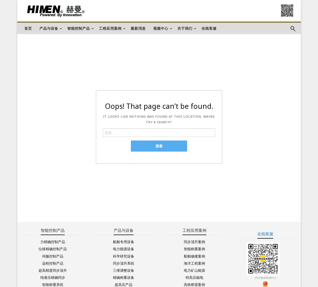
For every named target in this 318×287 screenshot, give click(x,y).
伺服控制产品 (52, 256)
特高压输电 (194, 277)
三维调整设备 (123, 270)
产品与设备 (48, 28)
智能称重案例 (194, 248)
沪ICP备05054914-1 (265, 277)
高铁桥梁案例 (194, 284)
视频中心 (160, 28)
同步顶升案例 (194, 241)
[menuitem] (28, 28)
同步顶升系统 (123, 263)
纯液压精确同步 (52, 277)
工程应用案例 (110, 28)
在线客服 (209, 28)
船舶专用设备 (123, 241)
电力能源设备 (123, 248)
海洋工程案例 (194, 263)
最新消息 (138, 28)
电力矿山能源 (194, 270)
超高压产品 (123, 284)
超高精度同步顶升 (53, 270)
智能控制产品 (78, 28)
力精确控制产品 (52, 241)
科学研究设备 (123, 256)
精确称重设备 (123, 277)
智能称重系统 (52, 284)
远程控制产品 (52, 263)
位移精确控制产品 (53, 248)
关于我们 (184, 28)
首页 (28, 28)
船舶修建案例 (194, 256)
